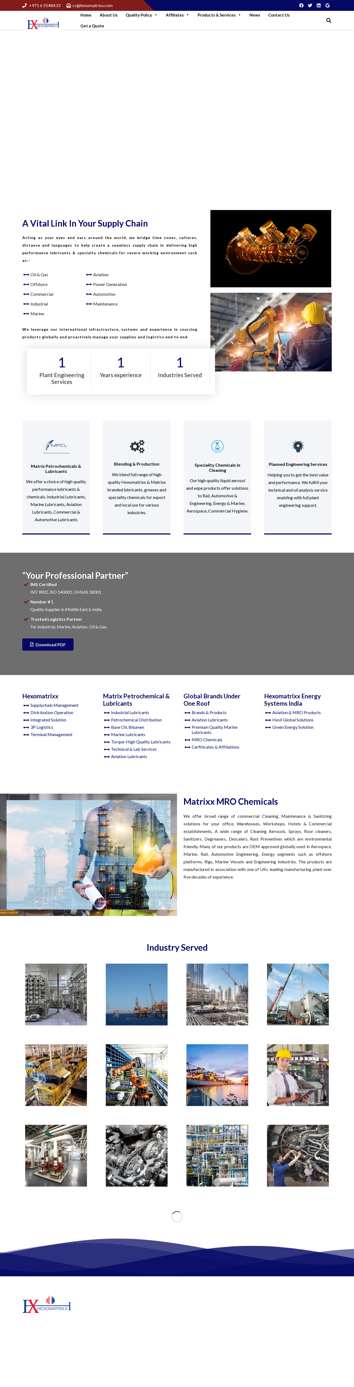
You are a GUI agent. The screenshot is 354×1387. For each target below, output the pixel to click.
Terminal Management (51, 734)
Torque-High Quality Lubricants (140, 741)
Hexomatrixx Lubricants (206, 1316)
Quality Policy (142, 14)
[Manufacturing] (217, 994)
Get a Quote (92, 25)
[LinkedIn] (318, 5)
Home (85, 14)
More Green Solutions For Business (135, 1323)
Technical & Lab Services (134, 749)
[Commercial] (56, 1155)
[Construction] (298, 994)
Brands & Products (209, 712)
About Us (109, 14)
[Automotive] (136, 1155)
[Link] (43, 23)
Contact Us (279, 14)
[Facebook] (301, 5)
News (254, 14)
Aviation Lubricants (129, 756)
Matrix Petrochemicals (205, 1325)
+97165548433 (294, 1334)
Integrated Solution (48, 719)
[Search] (328, 20)
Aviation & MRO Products (296, 712)
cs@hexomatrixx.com (300, 1353)
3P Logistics (41, 727)
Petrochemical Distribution (136, 719)
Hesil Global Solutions (293, 719)
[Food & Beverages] (56, 994)
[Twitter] (310, 5)
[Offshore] (136, 994)
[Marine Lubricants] (217, 1075)
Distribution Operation (51, 712)
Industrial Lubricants (130, 712)
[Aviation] (298, 1155)
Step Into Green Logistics (126, 1309)
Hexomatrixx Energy (203, 1333)
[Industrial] (136, 1075)
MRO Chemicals (207, 739)
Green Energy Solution (293, 727)
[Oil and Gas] (217, 1155)
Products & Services (219, 14)
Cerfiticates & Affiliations (215, 746)
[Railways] (56, 1075)
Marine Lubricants (128, 734)
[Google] (327, 5)
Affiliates (177, 14)
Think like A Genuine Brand (128, 1356)
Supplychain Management (54, 705)
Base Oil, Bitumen (127, 727)
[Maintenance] (298, 1075)
